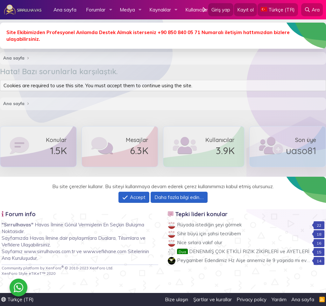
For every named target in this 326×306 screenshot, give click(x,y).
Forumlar (95, 10)
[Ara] (312, 9)
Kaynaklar (160, 10)
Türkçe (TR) (17, 299)
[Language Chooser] (278, 9)
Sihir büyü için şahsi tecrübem (209, 234)
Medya (127, 10)
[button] (110, 9)
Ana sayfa (64, 10)
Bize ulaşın (176, 299)
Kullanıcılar (196, 10)
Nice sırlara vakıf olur (199, 242)
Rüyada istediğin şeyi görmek (209, 225)
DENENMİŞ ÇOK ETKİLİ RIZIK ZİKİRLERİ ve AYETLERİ (243, 251)
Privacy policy (251, 299)
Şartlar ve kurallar (212, 299)
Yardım (279, 299)
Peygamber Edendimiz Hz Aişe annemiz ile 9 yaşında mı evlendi (247, 260)
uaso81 (301, 151)
